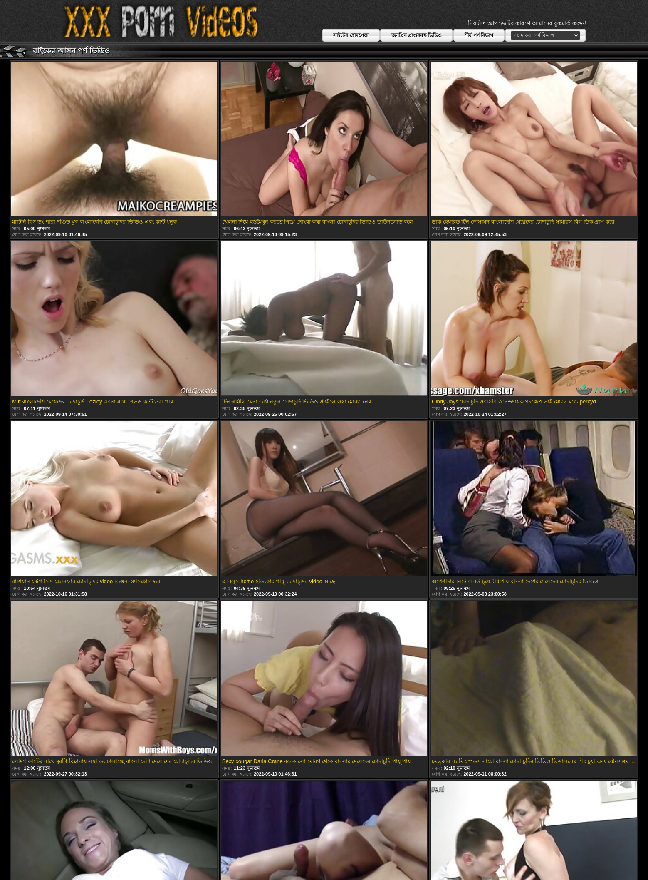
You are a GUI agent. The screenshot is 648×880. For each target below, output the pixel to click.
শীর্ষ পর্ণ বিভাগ (479, 35)
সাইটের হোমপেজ (350, 35)
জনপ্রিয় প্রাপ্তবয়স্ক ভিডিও (416, 35)
